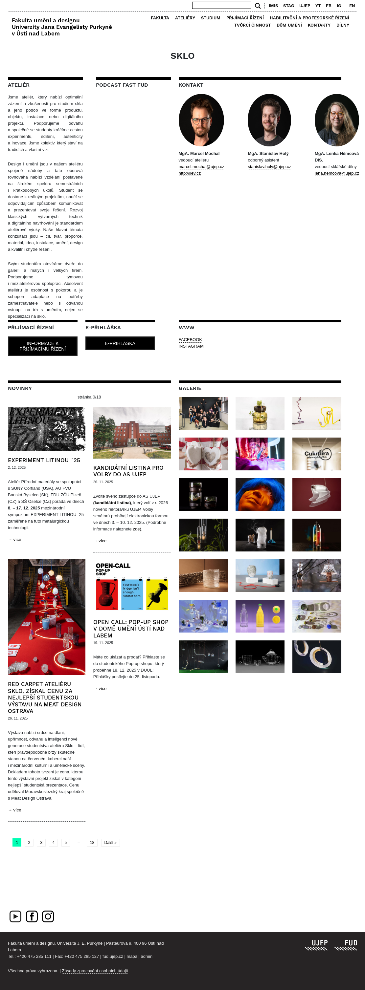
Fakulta (160, 17)
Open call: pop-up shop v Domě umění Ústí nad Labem (131, 629)
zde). (137, 529)
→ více (14, 539)
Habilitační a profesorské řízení (309, 17)
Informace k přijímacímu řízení (42, 346)
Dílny (342, 25)
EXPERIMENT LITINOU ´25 (44, 460)
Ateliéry (185, 17)
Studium (210, 17)
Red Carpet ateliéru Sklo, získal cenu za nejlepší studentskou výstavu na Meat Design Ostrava (45, 697)
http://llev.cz (190, 173)
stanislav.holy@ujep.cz (269, 166)
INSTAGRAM (191, 346)
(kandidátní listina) (112, 502)
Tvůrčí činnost (252, 25)
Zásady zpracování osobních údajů (95, 970)
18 (92, 842)
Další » (110, 842)
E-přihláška (120, 343)
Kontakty (319, 25)
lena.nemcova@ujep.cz (337, 173)
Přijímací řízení (245, 17)
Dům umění (289, 25)
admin (146, 956)
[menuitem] (350, 6)
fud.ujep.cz (113, 956)
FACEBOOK (190, 339)
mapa (131, 956)
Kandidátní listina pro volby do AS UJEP (128, 471)
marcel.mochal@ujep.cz (201, 166)
